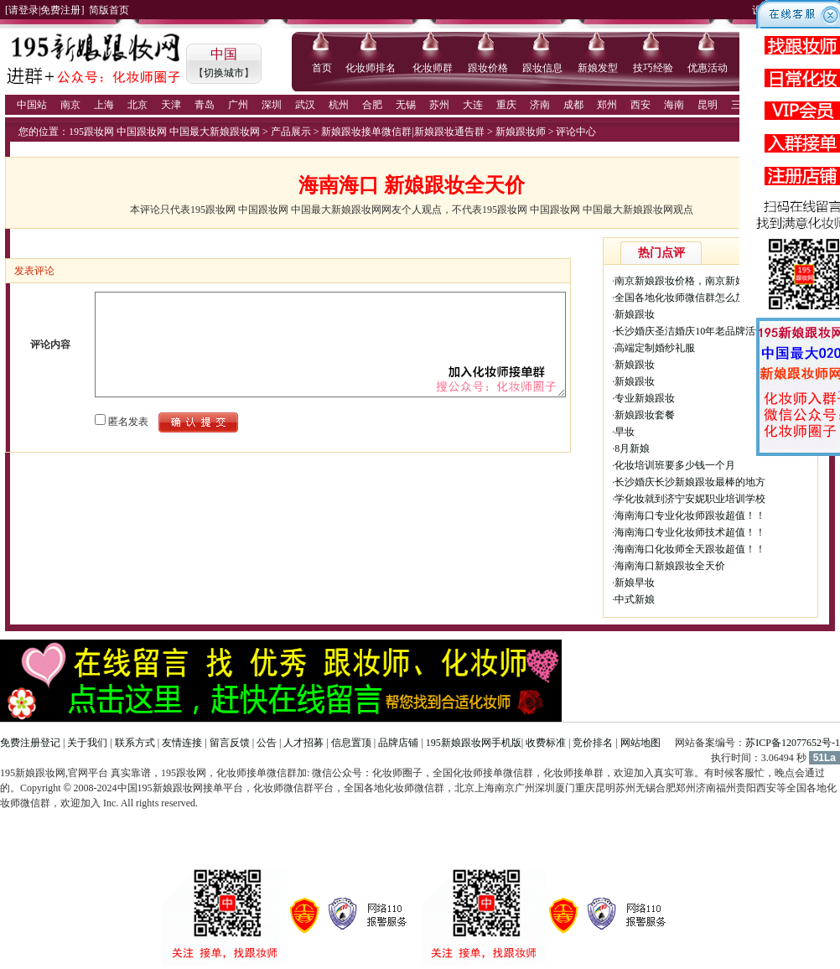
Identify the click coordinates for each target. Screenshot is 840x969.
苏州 (439, 105)
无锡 (406, 105)
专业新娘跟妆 (644, 398)
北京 (137, 105)
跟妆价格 (488, 68)
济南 (540, 105)
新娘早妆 (634, 582)
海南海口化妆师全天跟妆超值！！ (689, 549)
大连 (473, 105)
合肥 (372, 105)
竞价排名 (593, 743)
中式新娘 (634, 599)
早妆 (624, 432)
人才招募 (303, 743)
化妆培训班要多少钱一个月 (674, 465)
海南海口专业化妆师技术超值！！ (689, 532)
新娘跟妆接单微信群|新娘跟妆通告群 (402, 131)
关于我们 (87, 743)
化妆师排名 (370, 68)
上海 (104, 105)
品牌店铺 (398, 743)
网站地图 (640, 743)
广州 (238, 105)
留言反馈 (230, 743)
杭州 (339, 105)
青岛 (204, 105)
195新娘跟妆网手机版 (473, 743)
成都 (573, 105)
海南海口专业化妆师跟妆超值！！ (689, 515)
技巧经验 (653, 68)
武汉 (305, 105)
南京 (70, 105)
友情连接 (182, 743)
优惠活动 (707, 68)
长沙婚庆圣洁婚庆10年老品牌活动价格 (700, 331)
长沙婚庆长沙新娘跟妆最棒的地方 (689, 482)
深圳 (272, 105)
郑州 (607, 105)
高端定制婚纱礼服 (654, 348)
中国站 (32, 105)
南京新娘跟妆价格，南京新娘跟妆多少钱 (705, 281)
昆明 (707, 105)
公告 (267, 743)
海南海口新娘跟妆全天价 (669, 566)
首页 (322, 68)
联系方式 (135, 743)
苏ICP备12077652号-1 (792, 743)
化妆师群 (432, 68)
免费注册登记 (30, 743)
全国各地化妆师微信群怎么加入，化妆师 (705, 297)
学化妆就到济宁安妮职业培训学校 (689, 499)
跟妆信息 (542, 68)
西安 (640, 105)
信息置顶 (351, 743)
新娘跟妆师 (520, 131)
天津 (171, 105)
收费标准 (546, 743)
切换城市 (224, 73)
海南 (674, 105)
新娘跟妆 (634, 314)
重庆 (506, 105)
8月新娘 (632, 448)
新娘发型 (598, 68)
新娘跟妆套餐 (644, 415)
